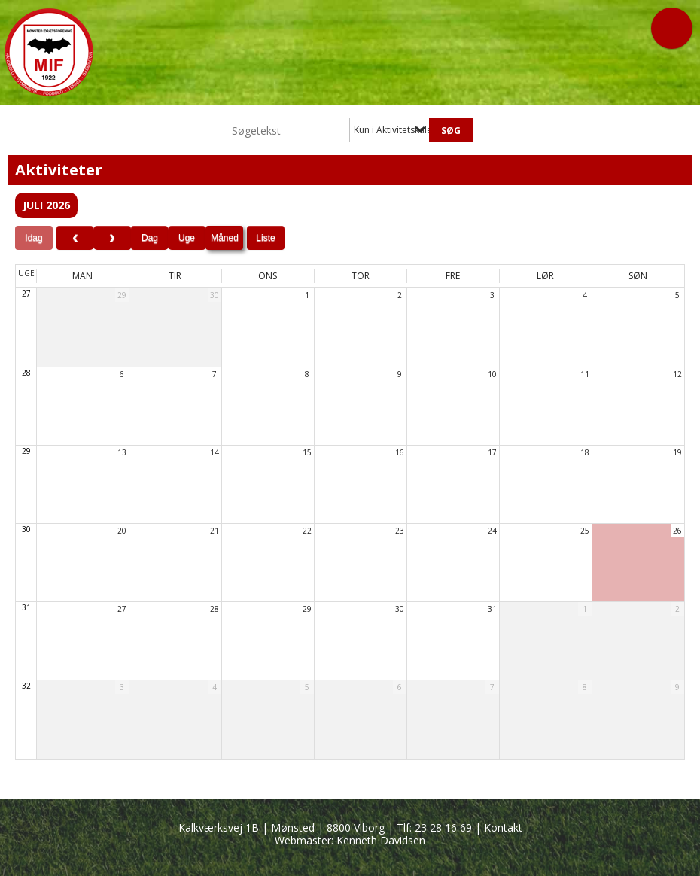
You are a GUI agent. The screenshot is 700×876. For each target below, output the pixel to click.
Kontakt (503, 827)
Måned (225, 238)
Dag (150, 238)
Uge (186, 238)
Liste (265, 238)
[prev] (75, 238)
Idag (33, 238)
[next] (112, 238)
